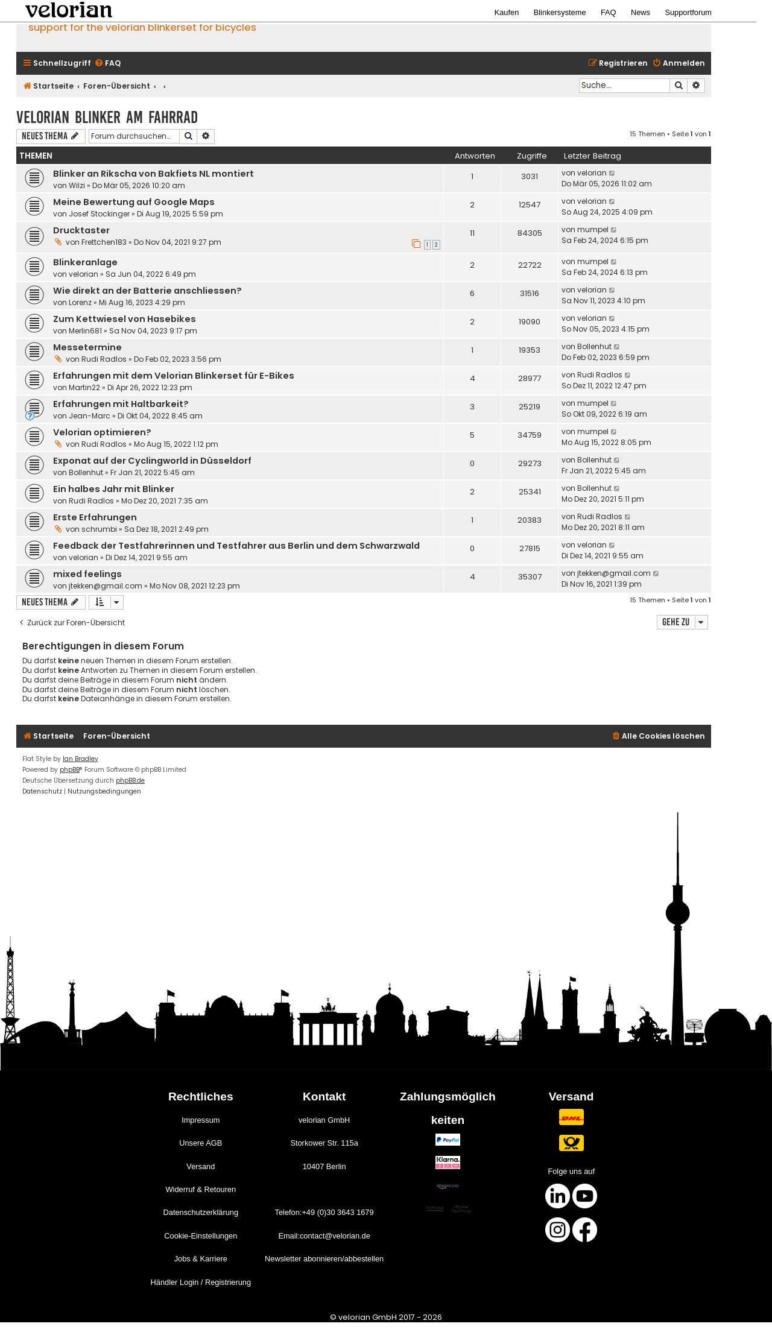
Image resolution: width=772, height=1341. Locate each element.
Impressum (201, 1120)
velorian (592, 173)
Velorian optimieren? (102, 432)
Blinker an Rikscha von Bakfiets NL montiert (153, 174)
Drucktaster (81, 230)
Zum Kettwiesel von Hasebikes (124, 319)
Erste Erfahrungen (95, 517)
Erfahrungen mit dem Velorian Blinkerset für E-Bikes (173, 376)
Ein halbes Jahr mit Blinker (113, 489)
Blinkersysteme (560, 12)
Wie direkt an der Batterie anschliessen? (147, 291)
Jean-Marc (89, 416)
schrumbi (99, 529)
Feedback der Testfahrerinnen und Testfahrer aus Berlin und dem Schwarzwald (236, 546)
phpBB (70, 769)
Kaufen (507, 12)
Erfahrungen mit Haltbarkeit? (121, 404)
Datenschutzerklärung (200, 1212)
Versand (200, 1166)
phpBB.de (130, 780)
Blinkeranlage (85, 262)
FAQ (608, 12)
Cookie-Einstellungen (200, 1235)
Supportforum (688, 12)
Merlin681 (85, 331)
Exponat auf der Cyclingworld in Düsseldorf (152, 461)
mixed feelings (87, 574)
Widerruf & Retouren (200, 1189)
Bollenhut (594, 346)
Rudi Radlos (104, 359)
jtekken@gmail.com (105, 586)
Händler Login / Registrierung (201, 1282)
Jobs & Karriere (200, 1258)
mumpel (593, 229)
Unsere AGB (200, 1142)
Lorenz (80, 302)
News (640, 12)
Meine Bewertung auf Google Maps (134, 202)
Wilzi (77, 185)
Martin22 (84, 387)
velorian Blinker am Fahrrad (107, 117)
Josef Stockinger (99, 214)
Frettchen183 (104, 242)
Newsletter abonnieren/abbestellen (324, 1258)
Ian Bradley (80, 758)
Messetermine (87, 347)
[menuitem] (107, 63)
